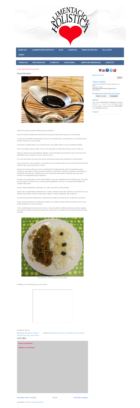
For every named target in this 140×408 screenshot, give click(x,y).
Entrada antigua (81, 397)
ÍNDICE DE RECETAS (90, 50)
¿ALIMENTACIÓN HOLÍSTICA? (43, 50)
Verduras (99, 108)
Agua (93, 102)
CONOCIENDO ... (70, 62)
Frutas (94, 106)
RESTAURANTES (38, 62)
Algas (97, 102)
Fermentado (80, 333)
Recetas (118, 106)
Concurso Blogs (106, 104)
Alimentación (54, 333)
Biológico (119, 102)
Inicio (55, 397)
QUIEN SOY (22, 50)
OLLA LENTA (107, 50)
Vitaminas (105, 108)
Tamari (36, 335)
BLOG (61, 50)
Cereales (94, 104)
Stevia (93, 108)
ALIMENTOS (72, 50)
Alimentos (62, 333)
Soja (28, 335)
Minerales (112, 106)
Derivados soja (71, 333)
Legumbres (105, 106)
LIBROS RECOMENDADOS (91, 62)
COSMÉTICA (54, 62)
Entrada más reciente (26, 397)
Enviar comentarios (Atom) (35, 402)
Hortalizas (99, 106)
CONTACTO (109, 62)
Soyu (32, 335)
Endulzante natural (117, 104)
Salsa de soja (21, 335)
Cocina (99, 104)
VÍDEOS (21, 55)
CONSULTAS (23, 62)
